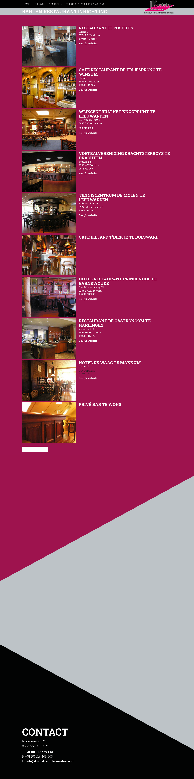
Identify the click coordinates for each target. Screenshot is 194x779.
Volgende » (39, 449)
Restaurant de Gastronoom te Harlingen (115, 323)
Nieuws (39, 4)
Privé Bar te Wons (100, 404)
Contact (54, 4)
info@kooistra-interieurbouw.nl (51, 761)
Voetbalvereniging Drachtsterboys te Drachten (124, 155)
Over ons (70, 4)
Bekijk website (88, 43)
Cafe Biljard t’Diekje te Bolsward (119, 237)
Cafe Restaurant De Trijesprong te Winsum (120, 72)
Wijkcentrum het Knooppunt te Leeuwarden (117, 114)
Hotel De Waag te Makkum (110, 362)
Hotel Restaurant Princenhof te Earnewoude (118, 281)
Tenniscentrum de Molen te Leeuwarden (112, 197)
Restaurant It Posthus (106, 27)
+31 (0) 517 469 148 (39, 752)
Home (26, 4)
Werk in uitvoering (93, 4)
